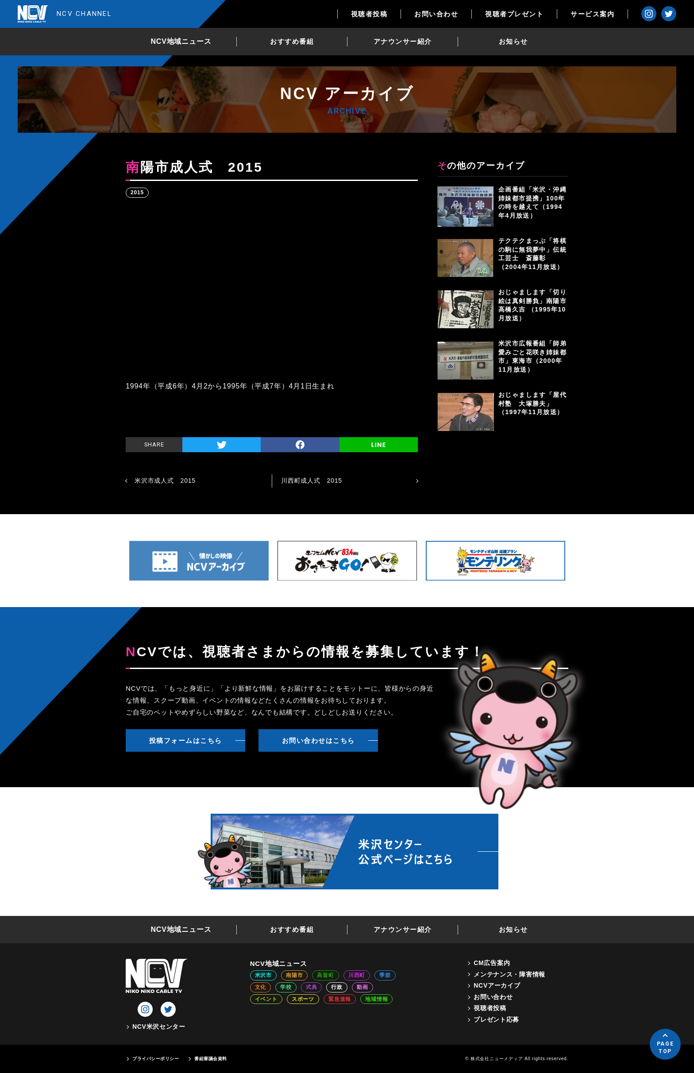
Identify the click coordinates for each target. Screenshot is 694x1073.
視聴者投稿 (369, 14)
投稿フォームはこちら (185, 740)
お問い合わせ (436, 14)
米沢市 (263, 975)
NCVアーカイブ (497, 985)
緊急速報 (339, 999)
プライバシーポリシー (155, 1058)
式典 (311, 987)
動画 (362, 987)
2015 (137, 192)
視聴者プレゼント (514, 14)
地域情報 (376, 999)
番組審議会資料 (210, 1058)
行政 (337, 987)
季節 (385, 975)
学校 (286, 987)
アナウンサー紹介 (403, 41)
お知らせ (513, 41)
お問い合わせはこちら (318, 740)
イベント (266, 999)
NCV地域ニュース (181, 41)
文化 (260, 987)
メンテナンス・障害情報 (509, 974)
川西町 (356, 975)
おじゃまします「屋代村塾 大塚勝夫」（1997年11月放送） (532, 403)
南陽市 (294, 975)
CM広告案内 (492, 962)
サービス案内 (592, 14)
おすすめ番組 (292, 41)
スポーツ (303, 999)
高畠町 (325, 975)
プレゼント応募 (496, 1019)
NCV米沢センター (158, 1026)
